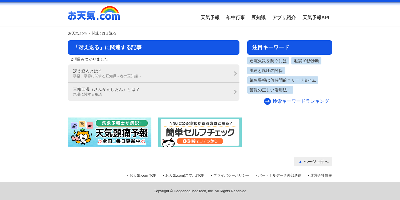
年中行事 (235, 17)
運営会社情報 (321, 175)
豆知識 (258, 17)
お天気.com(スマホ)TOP (184, 175)
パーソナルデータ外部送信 (279, 175)
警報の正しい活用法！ (270, 90)
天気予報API (315, 17)
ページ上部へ (316, 161)
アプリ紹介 (284, 17)
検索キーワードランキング (300, 101)
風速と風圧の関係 (266, 70)
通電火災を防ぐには (268, 60)
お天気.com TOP (142, 175)
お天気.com (94, 16)
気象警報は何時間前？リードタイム (282, 80)
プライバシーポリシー (231, 175)
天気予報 (210, 17)
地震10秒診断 (306, 60)
